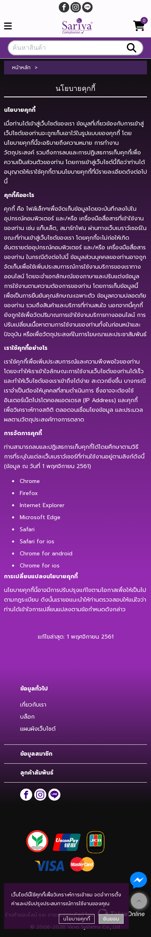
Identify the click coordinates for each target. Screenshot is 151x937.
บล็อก (27, 717)
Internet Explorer (42, 505)
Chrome (30, 481)
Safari (27, 529)
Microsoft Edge (40, 517)
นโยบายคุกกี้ (76, 919)
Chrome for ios (40, 565)
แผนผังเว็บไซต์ (38, 729)
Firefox (29, 493)
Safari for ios (37, 541)
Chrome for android (46, 553)
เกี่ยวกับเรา (33, 705)
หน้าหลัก (21, 67)
